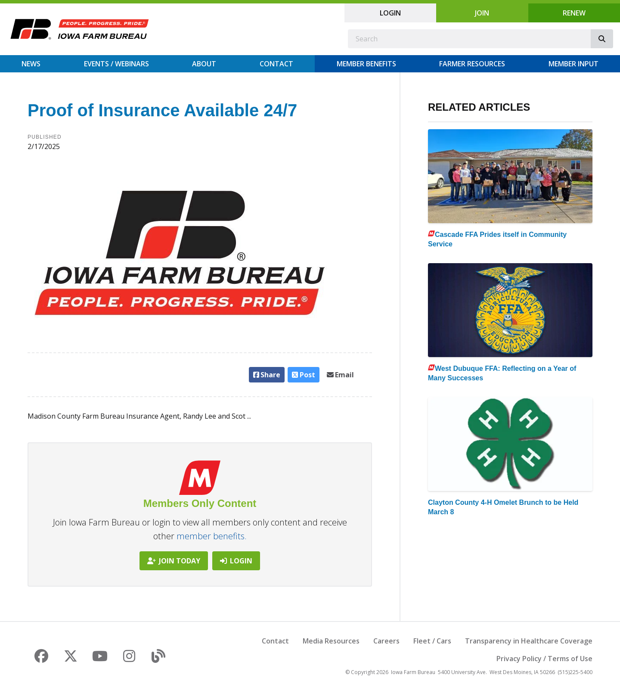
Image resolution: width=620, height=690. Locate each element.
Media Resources (331, 641)
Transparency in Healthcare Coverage (528, 641)
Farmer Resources (472, 63)
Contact (276, 63)
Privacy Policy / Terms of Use (544, 658)
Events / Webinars (116, 63)
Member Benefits (366, 63)
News (31, 63)
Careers (386, 641)
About (204, 63)
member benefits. (212, 536)
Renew (574, 13)
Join (482, 13)
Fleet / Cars (432, 641)
